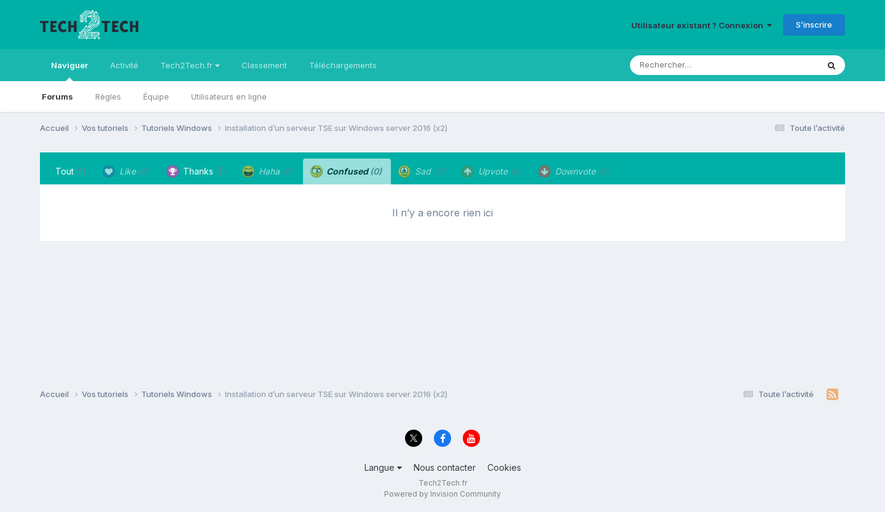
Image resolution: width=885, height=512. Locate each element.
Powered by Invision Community (442, 493)
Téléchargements (343, 65)
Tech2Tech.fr (189, 65)
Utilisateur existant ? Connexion (701, 25)
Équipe (156, 96)
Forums (57, 96)
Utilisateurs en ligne (229, 96)
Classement (264, 65)
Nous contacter (445, 467)
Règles (108, 96)
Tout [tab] (70, 171)
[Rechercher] (688, 65)
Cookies (504, 467)
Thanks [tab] (196, 171)
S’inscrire (814, 25)
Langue (383, 467)
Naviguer (69, 70)
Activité (124, 65)
